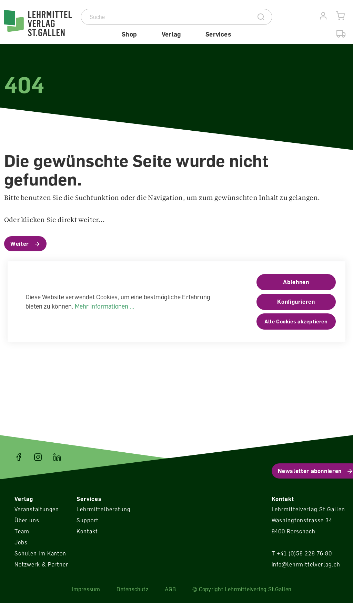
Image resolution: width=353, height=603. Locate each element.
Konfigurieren (296, 301)
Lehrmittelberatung (103, 509)
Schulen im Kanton (40, 553)
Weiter (19, 243)
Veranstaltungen (36, 509)
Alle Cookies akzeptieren (295, 321)
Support (88, 520)
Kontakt (87, 531)
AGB (170, 589)
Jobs (21, 542)
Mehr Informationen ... (104, 306)
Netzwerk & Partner (41, 564)
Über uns (26, 520)
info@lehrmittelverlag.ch (306, 564)
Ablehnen (296, 282)
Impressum (86, 589)
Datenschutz (132, 589)
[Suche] (166, 16)
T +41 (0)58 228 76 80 (302, 553)
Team (21, 531)
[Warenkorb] (340, 16)
